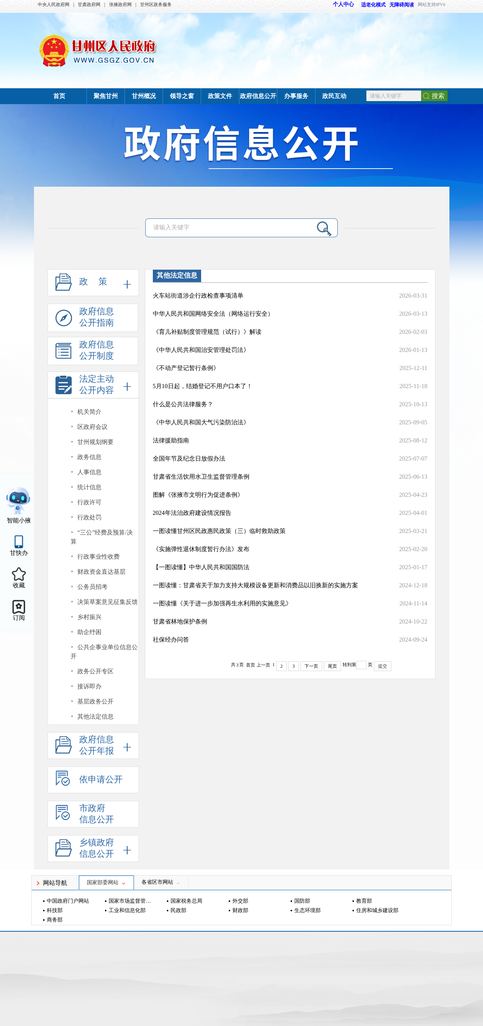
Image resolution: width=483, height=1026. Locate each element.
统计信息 (89, 487)
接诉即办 (89, 686)
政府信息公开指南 (84, 319)
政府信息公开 (258, 96)
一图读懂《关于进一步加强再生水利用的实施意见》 (222, 603)
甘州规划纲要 (95, 442)
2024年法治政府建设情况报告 (192, 513)
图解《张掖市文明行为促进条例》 (198, 494)
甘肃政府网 (89, 4)
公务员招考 (92, 587)
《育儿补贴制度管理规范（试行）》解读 (207, 332)
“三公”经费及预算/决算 (102, 537)
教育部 (364, 901)
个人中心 (343, 4)
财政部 (240, 910)
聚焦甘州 (106, 96)
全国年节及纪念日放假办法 (189, 458)
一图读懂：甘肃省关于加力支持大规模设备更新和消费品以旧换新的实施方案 (255, 585)
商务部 (55, 920)
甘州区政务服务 (156, 4)
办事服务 (296, 96)
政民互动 (334, 96)
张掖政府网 (120, 4)
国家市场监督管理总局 (131, 901)
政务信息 (89, 457)
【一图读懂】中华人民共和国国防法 (201, 567)
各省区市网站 (161, 882)
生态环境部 (307, 910)
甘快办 (19, 553)
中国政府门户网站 (68, 901)
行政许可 (89, 502)
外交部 (240, 901)
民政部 (178, 910)
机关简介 (89, 412)
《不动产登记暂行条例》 (186, 368)
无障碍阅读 (401, 5)
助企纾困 (89, 632)
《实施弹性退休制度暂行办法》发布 (201, 549)
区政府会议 (92, 427)
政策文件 (220, 96)
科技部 (55, 910)
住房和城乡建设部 (377, 910)
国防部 (302, 901)
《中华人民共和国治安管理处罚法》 (201, 350)
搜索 (438, 96)
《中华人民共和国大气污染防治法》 (201, 422)
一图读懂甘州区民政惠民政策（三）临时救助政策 (219, 531)
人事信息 (89, 472)
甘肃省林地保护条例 (180, 621)
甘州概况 (144, 96)
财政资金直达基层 (101, 571)
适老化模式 (370, 5)
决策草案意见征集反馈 (107, 602)
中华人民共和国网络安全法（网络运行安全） (213, 313)
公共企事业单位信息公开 (104, 651)
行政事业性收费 (98, 556)
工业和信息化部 (127, 910)
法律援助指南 (171, 440)
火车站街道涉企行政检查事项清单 (198, 295)
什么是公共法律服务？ (183, 404)
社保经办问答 (171, 639)
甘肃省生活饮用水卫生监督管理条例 (201, 476)
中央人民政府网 (53, 4)
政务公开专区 (95, 671)
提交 (382, 666)
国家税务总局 (186, 901)
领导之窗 (182, 96)
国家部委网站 (106, 882)
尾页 (332, 666)
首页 (59, 96)
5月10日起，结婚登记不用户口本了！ (202, 386)
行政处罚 (89, 517)
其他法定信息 (95, 716)
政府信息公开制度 (84, 352)
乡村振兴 (89, 617)
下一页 (311, 666)
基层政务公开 (95, 701)
